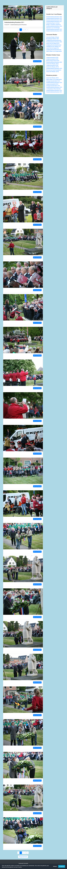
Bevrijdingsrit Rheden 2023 (52, 38)
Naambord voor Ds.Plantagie (53, 27)
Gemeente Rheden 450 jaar (52, 37)
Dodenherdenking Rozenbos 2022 (54, 16)
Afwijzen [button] (55, 866)
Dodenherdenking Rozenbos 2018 (54, 20)
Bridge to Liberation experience (53, 24)
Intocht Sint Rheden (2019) (52, 67)
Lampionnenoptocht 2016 (52, 84)
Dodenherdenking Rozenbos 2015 (54, 29)
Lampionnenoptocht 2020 (52, 65)
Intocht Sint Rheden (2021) (52, 63)
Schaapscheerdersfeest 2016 (53, 81)
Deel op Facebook (37, 61)
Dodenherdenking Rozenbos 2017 (54, 21)
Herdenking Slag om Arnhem (53, 23)
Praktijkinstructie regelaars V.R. (53, 46)
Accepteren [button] (61, 866)
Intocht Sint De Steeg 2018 (52, 48)
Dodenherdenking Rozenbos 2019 (54, 18)
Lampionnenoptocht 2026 (52, 57)
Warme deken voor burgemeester (54, 51)
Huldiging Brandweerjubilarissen (53, 40)
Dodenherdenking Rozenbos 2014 (54, 31)
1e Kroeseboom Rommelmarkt (53, 88)
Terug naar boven (23, 856)
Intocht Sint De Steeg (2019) (52, 43)
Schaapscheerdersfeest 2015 (53, 85)
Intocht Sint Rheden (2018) (52, 71)
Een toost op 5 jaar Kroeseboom (53, 70)
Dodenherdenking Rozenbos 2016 (54, 26)
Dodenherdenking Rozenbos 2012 (54, 92)
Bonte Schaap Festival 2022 (52, 60)
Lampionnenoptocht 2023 (52, 59)
